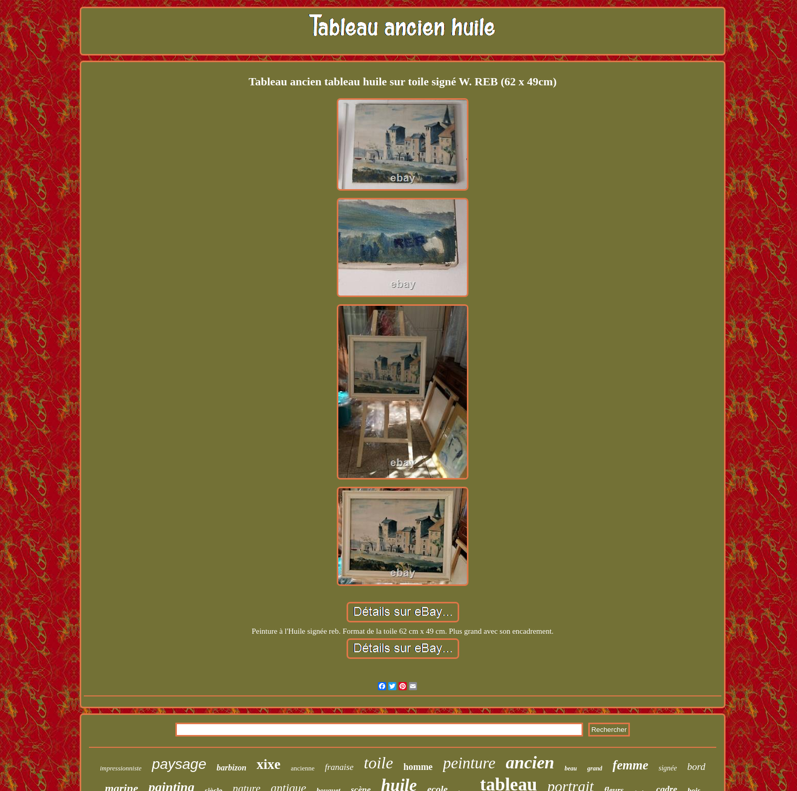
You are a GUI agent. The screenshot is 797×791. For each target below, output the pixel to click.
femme (630, 765)
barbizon (231, 767)
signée (668, 768)
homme (417, 767)
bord (696, 766)
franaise (339, 767)
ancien (530, 762)
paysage (179, 764)
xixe (269, 764)
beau (571, 768)
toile (378, 762)
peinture (469, 763)
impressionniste (120, 768)
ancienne (303, 768)
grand (594, 768)
